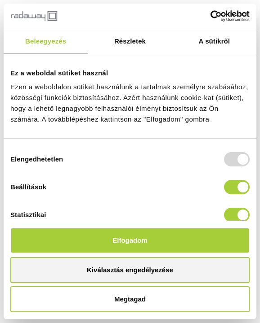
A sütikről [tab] (214, 41)
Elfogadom (130, 240)
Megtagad (130, 299)
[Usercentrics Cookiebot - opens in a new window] (210, 16)
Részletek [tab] (130, 41)
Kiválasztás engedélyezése (130, 270)
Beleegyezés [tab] (45, 41)
